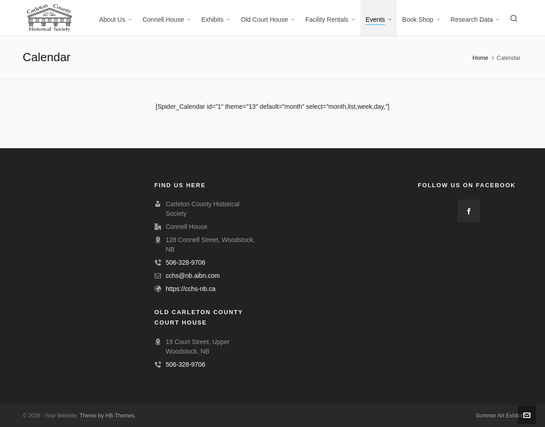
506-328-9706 (185, 262)
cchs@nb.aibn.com (193, 275)
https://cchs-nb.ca (191, 288)
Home (480, 57)
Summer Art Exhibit (499, 415)
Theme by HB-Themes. (108, 415)
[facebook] (468, 210)
